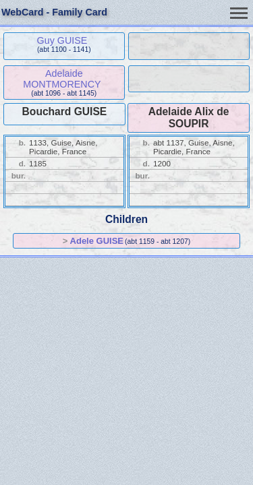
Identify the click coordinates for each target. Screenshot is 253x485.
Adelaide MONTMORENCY (62, 79)
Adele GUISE (96, 241)
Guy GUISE (62, 40)
